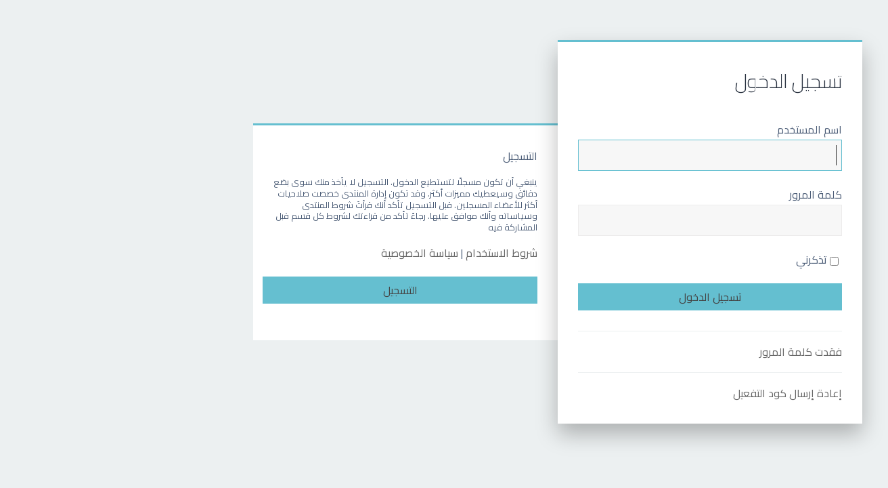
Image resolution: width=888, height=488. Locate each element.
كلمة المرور (701, 194)
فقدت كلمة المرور (687, 352)
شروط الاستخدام (388, 253)
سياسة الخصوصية (306, 253)
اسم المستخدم (695, 129)
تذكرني (703, 259)
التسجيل (286, 290)
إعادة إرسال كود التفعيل (673, 393)
